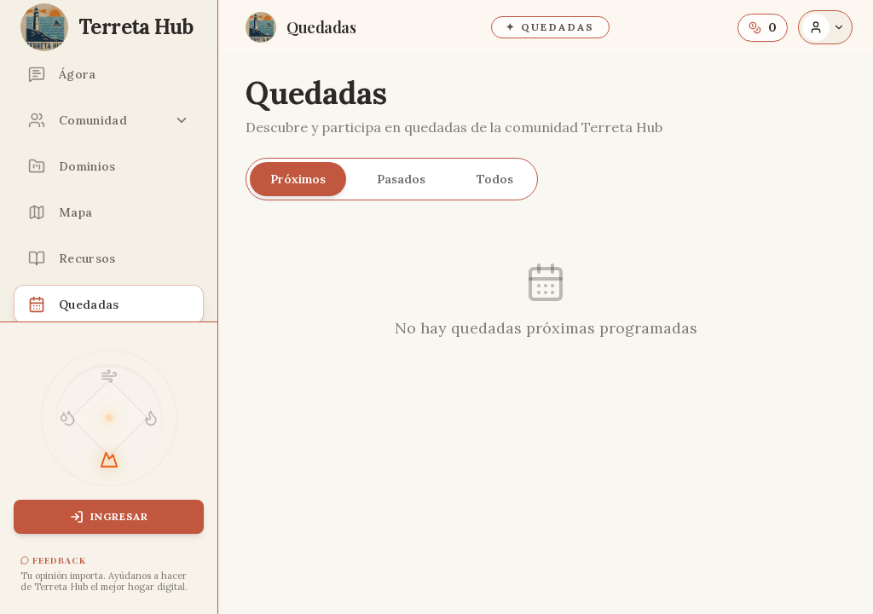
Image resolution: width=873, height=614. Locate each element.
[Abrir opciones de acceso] (825, 27)
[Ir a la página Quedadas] (300, 27)
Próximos (298, 179)
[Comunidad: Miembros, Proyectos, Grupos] (109, 120)
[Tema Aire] (109, 376)
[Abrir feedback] (109, 574)
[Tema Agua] (67, 418)
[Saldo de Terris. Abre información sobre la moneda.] (762, 28)
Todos (495, 179)
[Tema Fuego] (151, 418)
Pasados (401, 179)
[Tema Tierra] (109, 459)
